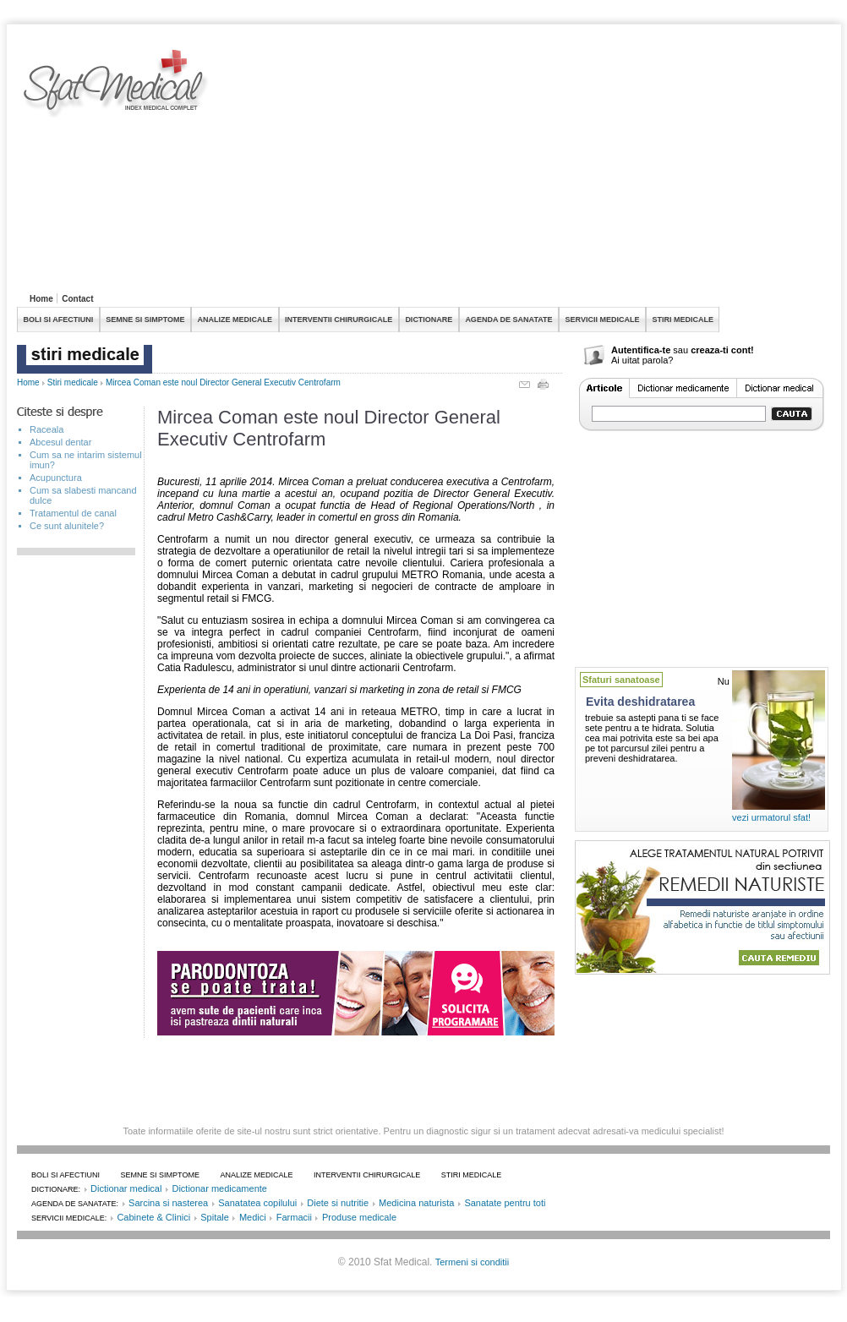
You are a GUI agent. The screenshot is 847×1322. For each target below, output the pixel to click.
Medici (252, 1217)
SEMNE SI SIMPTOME (145, 319)
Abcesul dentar (60, 442)
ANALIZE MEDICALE (235, 319)
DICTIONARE (428, 319)
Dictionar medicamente (219, 1188)
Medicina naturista (416, 1203)
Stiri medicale (72, 382)
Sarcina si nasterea (168, 1203)
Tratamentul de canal (73, 513)
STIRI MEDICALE (682, 319)
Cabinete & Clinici (153, 1217)
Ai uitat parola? (642, 360)
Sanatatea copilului (257, 1203)
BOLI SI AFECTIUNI (59, 319)
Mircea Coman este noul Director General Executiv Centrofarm (223, 382)
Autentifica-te (640, 350)
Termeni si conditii (472, 1262)
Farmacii (294, 1217)
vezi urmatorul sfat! (771, 817)
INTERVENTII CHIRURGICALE (338, 319)
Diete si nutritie (338, 1203)
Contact (77, 298)
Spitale (214, 1217)
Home (41, 298)
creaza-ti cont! (722, 350)
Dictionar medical (125, 1188)
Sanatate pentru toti (504, 1203)
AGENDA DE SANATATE (508, 319)
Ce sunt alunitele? (67, 526)
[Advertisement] (400, 168)
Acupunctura (56, 478)
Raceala (46, 429)
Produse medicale (359, 1217)
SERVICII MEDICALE (603, 319)
